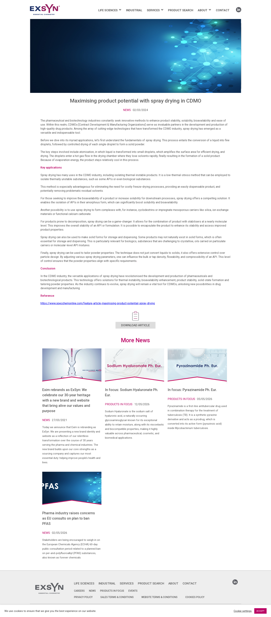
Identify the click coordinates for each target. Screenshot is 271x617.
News (127, 110)
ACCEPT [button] (260, 611)
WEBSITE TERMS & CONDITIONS (159, 597)
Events (133, 590)
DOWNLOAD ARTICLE (135, 325)
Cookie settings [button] (243, 611)
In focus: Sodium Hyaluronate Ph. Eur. (131, 392)
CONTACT (222, 10)
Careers (79, 590)
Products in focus (112, 590)
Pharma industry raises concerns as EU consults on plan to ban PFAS (68, 518)
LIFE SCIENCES (108, 10)
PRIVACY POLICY (83, 597)
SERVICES (153, 10)
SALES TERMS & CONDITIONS (117, 597)
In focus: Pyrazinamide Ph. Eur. (192, 390)
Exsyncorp (53, 3)
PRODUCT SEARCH (180, 10)
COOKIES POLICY (194, 597)
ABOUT (202, 10)
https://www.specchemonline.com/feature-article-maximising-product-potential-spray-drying (98, 303)
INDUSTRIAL (134, 10)
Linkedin (238, 8)
